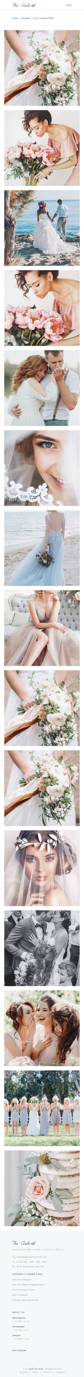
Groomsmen (18, 1327)
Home (15, 18)
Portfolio (25, 18)
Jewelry (16, 1336)
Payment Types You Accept (25, 1300)
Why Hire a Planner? (21, 1279)
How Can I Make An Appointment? (28, 1284)
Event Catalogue (20, 1295)
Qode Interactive (36, 1368)
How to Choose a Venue (23, 1289)
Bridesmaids (18, 1318)
